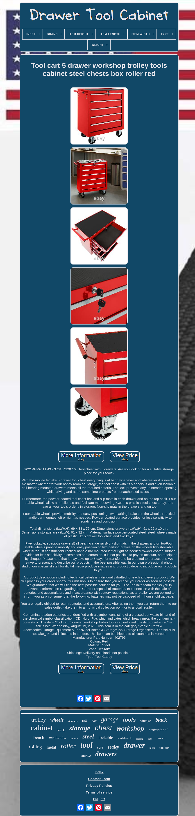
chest (103, 728)
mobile (86, 756)
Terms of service (99, 792)
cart (100, 747)
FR (103, 799)
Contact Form (99, 779)
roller (68, 745)
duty (150, 738)
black (161, 720)
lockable (105, 737)
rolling (35, 746)
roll (84, 721)
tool (86, 745)
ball (94, 721)
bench (38, 737)
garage (109, 719)
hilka (152, 747)
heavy (74, 738)
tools (129, 720)
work (61, 730)
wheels (56, 720)
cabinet (42, 728)
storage (79, 728)
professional (158, 730)
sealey (113, 747)
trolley (38, 720)
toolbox (164, 747)
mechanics (57, 737)
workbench (125, 738)
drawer (134, 745)
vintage (145, 721)
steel (88, 736)
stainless (72, 721)
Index (99, 772)
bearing (139, 739)
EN (95, 799)
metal (51, 747)
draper (161, 738)
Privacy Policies (99, 785)
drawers (106, 754)
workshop (130, 728)
